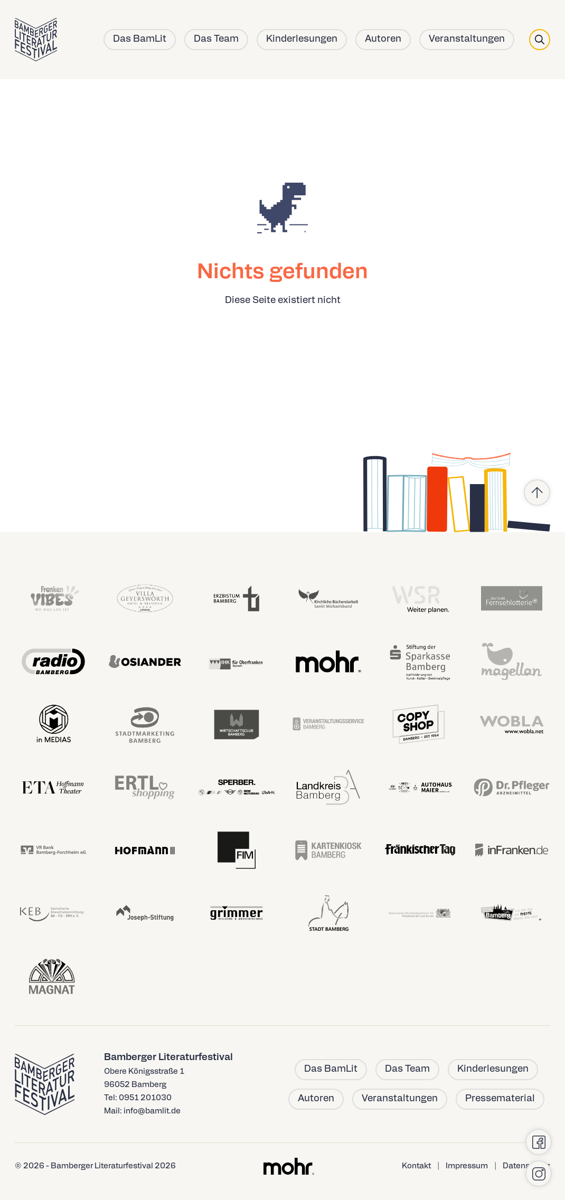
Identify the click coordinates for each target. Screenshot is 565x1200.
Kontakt (416, 1166)
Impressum (467, 1166)
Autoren (383, 39)
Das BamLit (139, 39)
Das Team (216, 39)
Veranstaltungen (467, 39)
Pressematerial (500, 1099)
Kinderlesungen (301, 39)
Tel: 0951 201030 (138, 1098)
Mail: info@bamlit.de (142, 1112)
